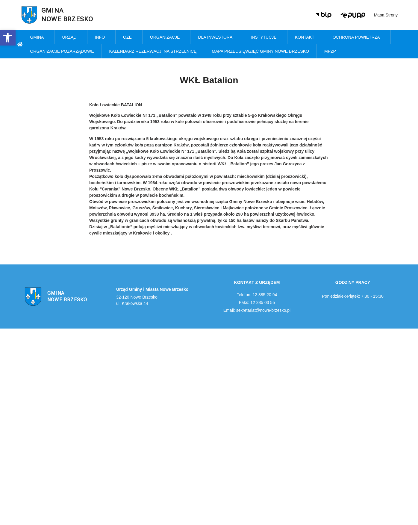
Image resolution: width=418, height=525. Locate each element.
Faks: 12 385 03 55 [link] (257, 302)
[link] (8, 38)
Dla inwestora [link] (216, 37)
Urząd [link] (70, 37)
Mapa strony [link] (386, 15)
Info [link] (101, 37)
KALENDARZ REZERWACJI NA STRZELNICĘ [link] (153, 51)
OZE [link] (129, 37)
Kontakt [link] (306, 37)
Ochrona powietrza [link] (358, 37)
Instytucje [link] (265, 37)
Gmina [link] (38, 37)
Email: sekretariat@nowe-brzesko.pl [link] (256, 310)
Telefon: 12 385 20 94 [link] (257, 294)
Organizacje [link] (166, 37)
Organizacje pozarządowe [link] (62, 51)
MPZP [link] (331, 52)
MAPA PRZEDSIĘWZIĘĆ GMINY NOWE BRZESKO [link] (260, 51)
